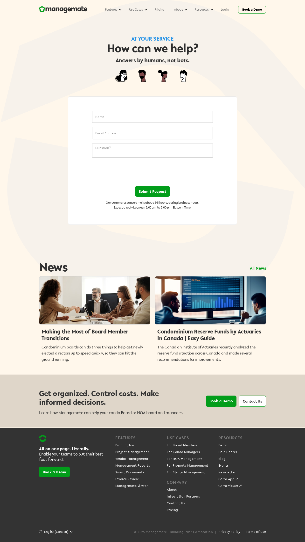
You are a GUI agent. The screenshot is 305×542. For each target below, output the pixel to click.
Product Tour (125, 445)
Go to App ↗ (228, 479)
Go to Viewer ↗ (230, 486)
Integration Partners (183, 496)
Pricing (159, 9)
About (172, 490)
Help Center (227, 452)
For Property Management (187, 465)
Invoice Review (127, 479)
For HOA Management (184, 459)
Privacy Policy (229, 532)
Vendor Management (132, 459)
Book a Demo (252, 9)
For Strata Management (186, 472)
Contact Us (252, 401)
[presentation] (152, 171)
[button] (112, 9)
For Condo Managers (183, 452)
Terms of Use (256, 532)
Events (223, 465)
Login (225, 9)
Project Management (132, 452)
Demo (223, 445)
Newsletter (227, 472)
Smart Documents (129, 472)
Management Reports (132, 465)
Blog (222, 459)
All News (258, 268)
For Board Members (182, 445)
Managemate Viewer (131, 486)
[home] (69, 9)
